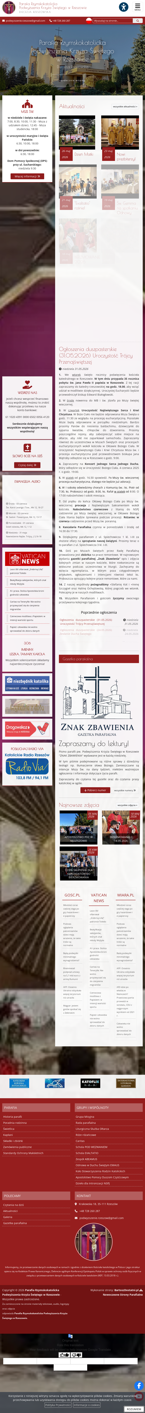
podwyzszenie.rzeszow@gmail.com (25, 20)
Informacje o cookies (87, 1405)
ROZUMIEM (134, 1409)
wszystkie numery (125, 790)
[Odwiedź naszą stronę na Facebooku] (139, 1385)
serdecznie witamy (72, 80)
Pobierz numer (95, 790)
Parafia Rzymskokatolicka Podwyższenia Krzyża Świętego (36, 7)
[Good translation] (64, 1355)
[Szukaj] (138, 20)
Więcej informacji (27, 176)
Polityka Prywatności (58, 1405)
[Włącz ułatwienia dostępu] (123, 7)
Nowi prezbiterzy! (126, 156)
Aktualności (72, 106)
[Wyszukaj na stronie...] (113, 20)
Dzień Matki (84, 154)
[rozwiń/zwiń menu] (137, 7)
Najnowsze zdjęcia (79, 805)
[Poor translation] (76, 1355)
